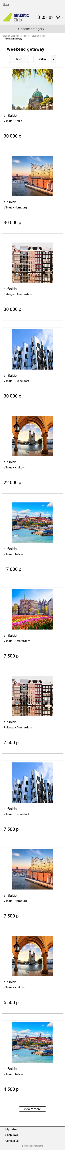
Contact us (12, 1140)
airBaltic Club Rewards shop (16, 36)
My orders (11, 1129)
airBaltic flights (39, 36)
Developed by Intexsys (32, 1146)
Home (6, 4)
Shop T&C (11, 1135)
